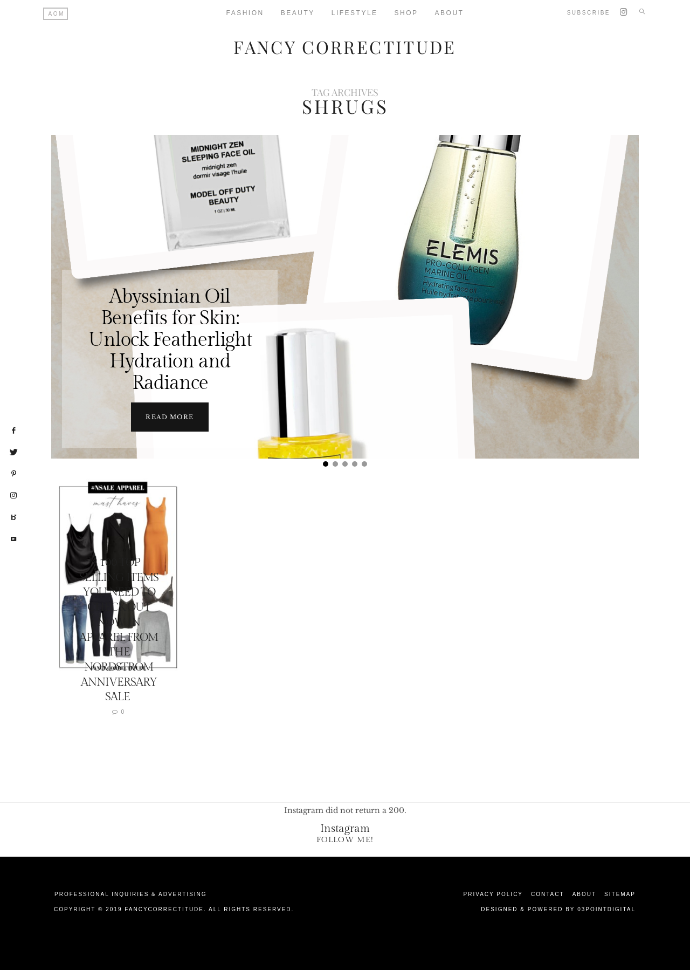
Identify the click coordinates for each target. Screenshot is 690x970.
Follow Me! (345, 839)
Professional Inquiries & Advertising (130, 894)
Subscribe (588, 13)
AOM (57, 14)
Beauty (298, 13)
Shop (406, 13)
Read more (170, 416)
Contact (547, 894)
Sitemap (620, 894)
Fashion (245, 13)
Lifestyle (355, 13)
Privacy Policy (493, 894)
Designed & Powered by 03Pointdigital (558, 909)
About (449, 13)
